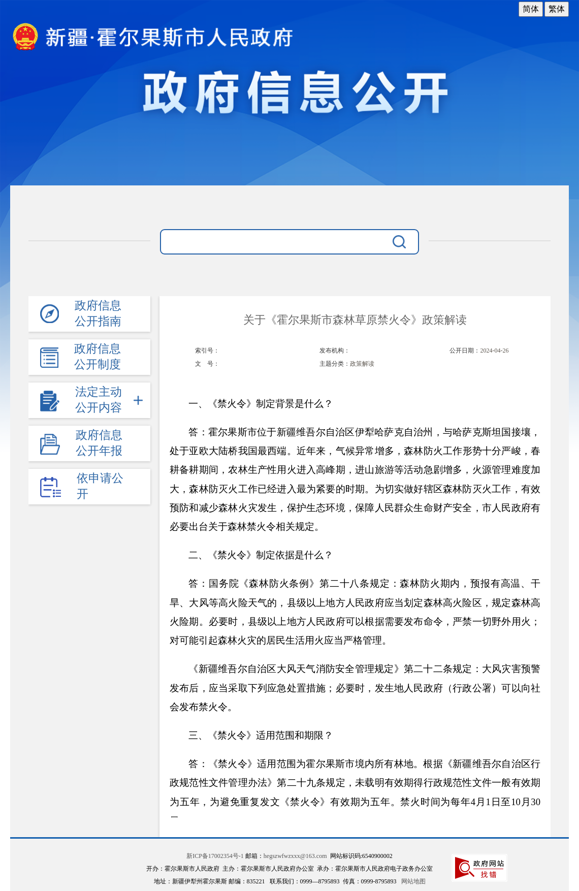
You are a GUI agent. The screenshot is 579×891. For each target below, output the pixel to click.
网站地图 (413, 881)
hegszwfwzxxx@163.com (295, 856)
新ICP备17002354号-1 (215, 856)
